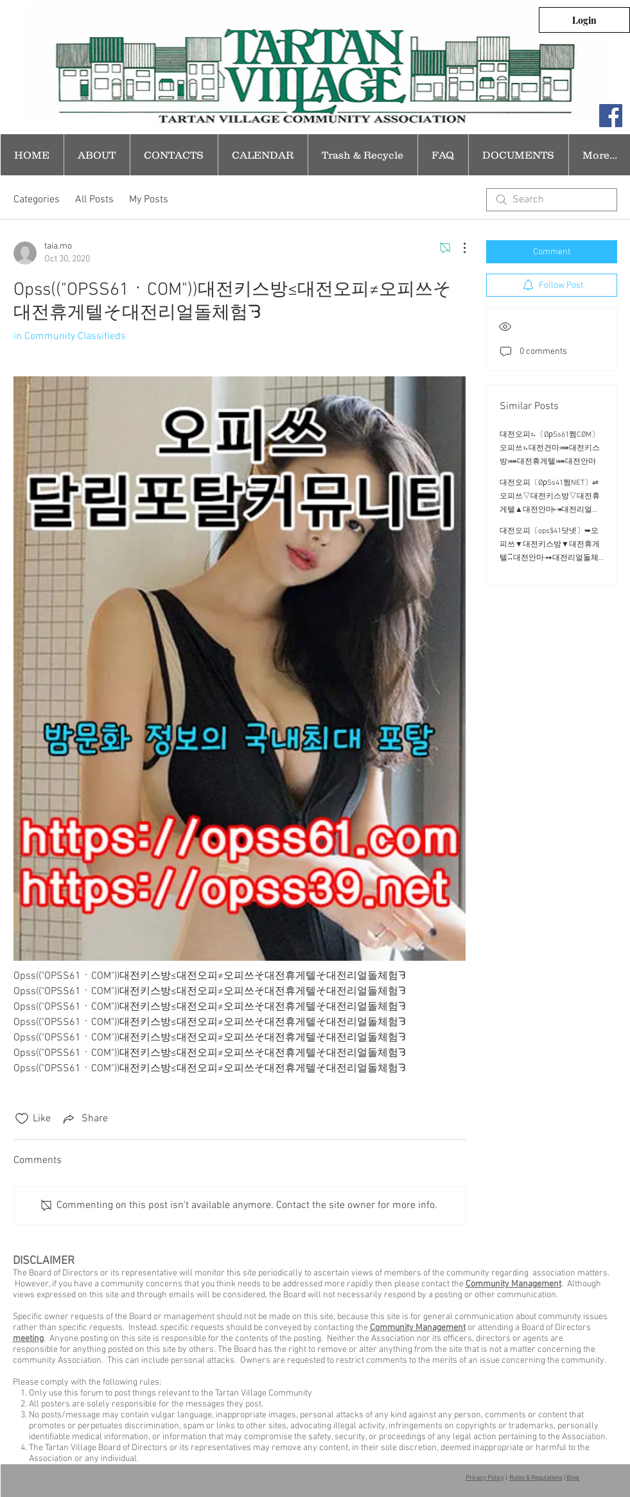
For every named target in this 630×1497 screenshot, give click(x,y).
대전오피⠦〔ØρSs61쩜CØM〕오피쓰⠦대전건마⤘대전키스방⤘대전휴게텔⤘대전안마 (550, 448)
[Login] (584, 20)
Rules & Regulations (536, 1478)
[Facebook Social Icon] (610, 115)
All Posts (94, 199)
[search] (551, 199)
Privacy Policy (485, 1478)
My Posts (148, 199)
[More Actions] (458, 248)
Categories (36, 199)
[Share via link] (84, 1118)
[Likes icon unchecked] (21, 1118)
